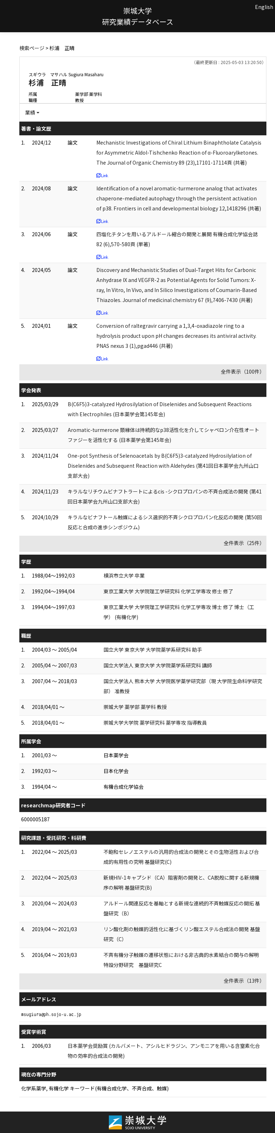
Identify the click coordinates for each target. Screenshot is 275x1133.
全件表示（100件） (243, 371)
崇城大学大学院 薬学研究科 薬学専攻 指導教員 (155, 722)
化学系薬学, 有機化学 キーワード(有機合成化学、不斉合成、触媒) (95, 1088)
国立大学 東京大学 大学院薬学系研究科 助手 (152, 649)
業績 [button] (30, 112)
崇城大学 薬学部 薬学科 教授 (135, 706)
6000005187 (35, 819)
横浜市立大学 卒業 (124, 575)
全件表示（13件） (244, 980)
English (264, 6)
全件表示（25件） (244, 542)
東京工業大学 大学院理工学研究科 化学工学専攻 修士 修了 (168, 591)
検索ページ (31, 48)
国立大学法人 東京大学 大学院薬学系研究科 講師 (157, 665)
